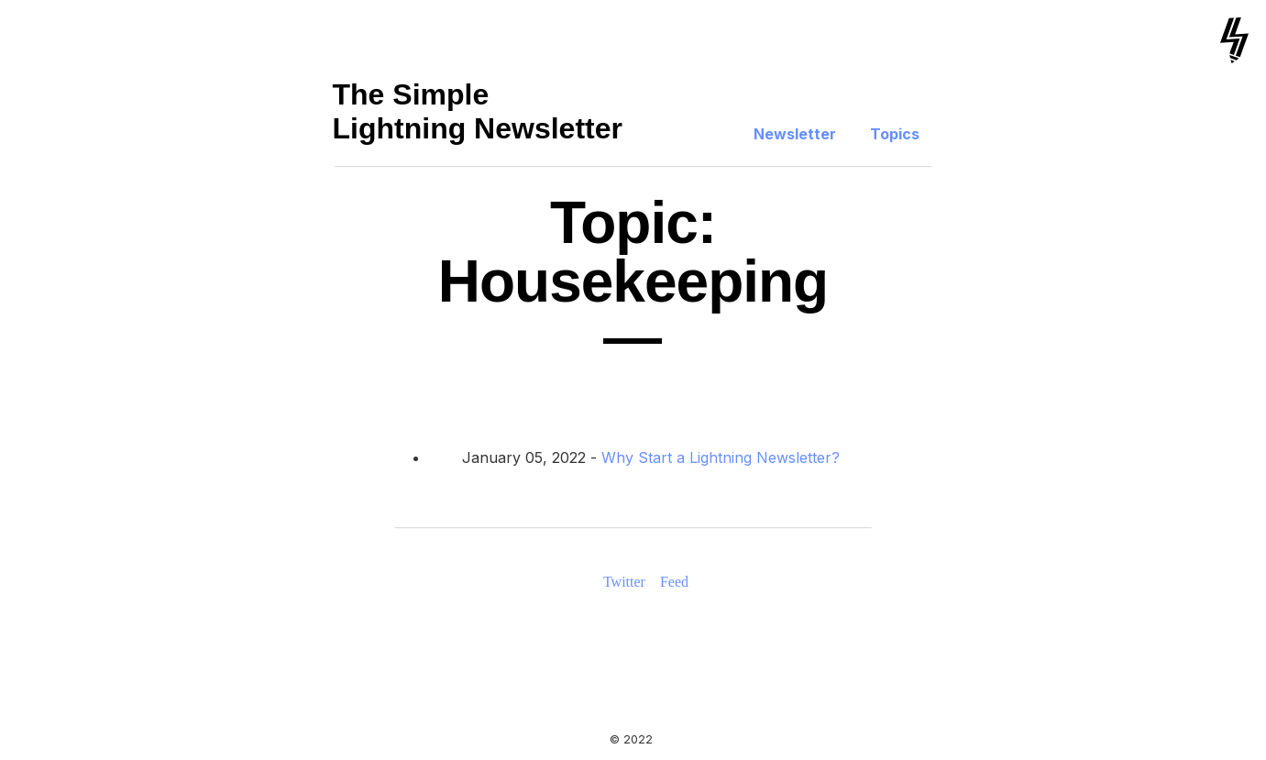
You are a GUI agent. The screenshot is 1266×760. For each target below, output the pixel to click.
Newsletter (795, 134)
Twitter (624, 581)
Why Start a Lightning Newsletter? (720, 457)
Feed (674, 581)
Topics (894, 134)
